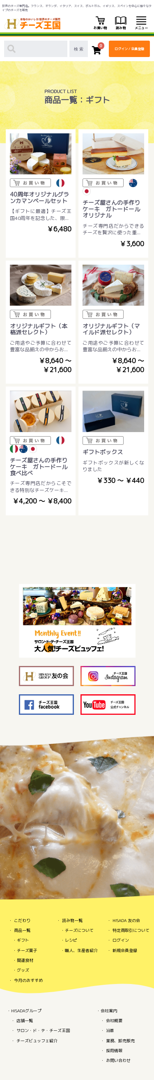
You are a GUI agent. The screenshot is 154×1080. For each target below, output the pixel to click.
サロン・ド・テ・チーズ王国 (43, 1030)
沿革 (110, 1030)
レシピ (71, 940)
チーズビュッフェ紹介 (36, 1040)
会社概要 (114, 1020)
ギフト (23, 940)
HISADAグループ (26, 1011)
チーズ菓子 (27, 950)
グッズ (23, 970)
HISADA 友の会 (126, 920)
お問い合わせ (118, 1060)
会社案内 (109, 1011)
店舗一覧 (24, 1020)
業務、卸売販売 (120, 1040)
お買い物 (100, 23)
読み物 (120, 23)
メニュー (141, 23)
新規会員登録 (125, 950)
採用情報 (114, 1050)
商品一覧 (22, 930)
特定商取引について (131, 930)
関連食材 (25, 960)
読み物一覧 (72, 920)
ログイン (121, 940)
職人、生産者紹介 (81, 950)
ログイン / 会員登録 (129, 48)
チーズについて (79, 930)
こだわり (22, 920)
